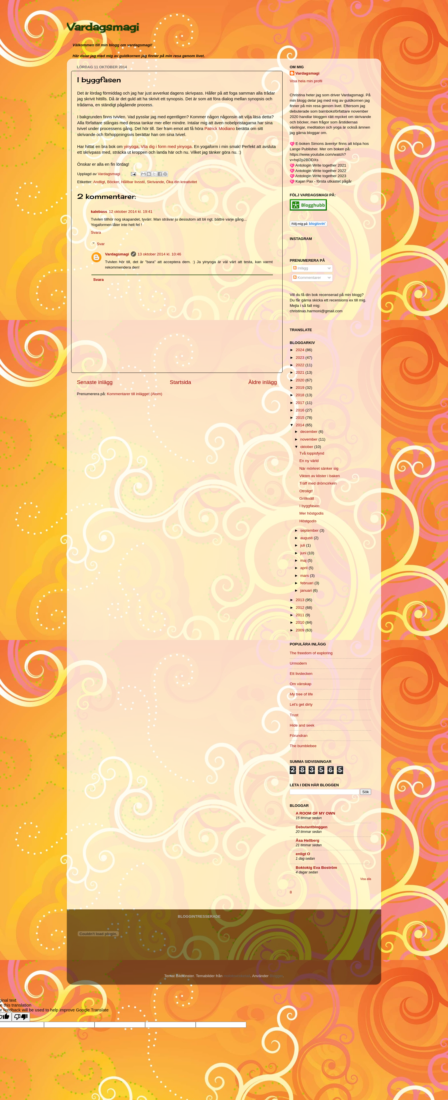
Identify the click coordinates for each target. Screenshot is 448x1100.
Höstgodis (308, 521)
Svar (101, 244)
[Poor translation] (21, 1017)
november (309, 439)
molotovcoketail (236, 976)
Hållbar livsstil (133, 182)
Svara (96, 232)
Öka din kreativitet (181, 182)
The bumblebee (303, 746)
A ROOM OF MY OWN (315, 813)
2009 (300, 630)
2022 (300, 365)
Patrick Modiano (220, 128)
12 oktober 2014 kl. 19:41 (130, 211)
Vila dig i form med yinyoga (166, 146)
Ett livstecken (301, 673)
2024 (300, 350)
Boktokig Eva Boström (316, 867)
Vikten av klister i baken (319, 476)
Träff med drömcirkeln (318, 483)
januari (306, 590)
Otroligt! (306, 491)
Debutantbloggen (311, 827)
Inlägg (300, 268)
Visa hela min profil (306, 81)
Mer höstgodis (311, 513)
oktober (307, 447)
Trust (294, 715)
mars (305, 575)
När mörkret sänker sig (319, 468)
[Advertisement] (120, 441)
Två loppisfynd (311, 453)
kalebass (99, 211)
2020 (300, 380)
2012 (300, 607)
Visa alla (365, 879)
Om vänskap (300, 684)
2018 (300, 395)
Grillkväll (306, 498)
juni (303, 553)
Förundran (298, 735)
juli (303, 545)
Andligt (99, 182)
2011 (300, 615)
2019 (300, 387)
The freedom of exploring (311, 653)
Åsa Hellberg (307, 840)
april (304, 568)
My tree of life (301, 694)
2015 (300, 417)
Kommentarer (307, 277)
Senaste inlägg (95, 382)
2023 (300, 357)
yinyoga (131, 146)
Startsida (180, 382)
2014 (300, 425)
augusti (307, 538)
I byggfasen (309, 506)
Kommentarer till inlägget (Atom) (134, 394)
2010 (300, 622)
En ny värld (309, 461)
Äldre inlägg (262, 382)
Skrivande (155, 182)
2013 (300, 600)
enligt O (303, 854)
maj (304, 560)
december (309, 431)
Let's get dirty (301, 704)
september (310, 530)
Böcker (113, 182)
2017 (300, 403)
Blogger (276, 976)
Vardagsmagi (103, 27)
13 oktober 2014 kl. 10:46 (159, 254)
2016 (300, 410)
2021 (300, 372)
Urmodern (298, 663)
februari (307, 583)
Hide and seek (302, 725)
